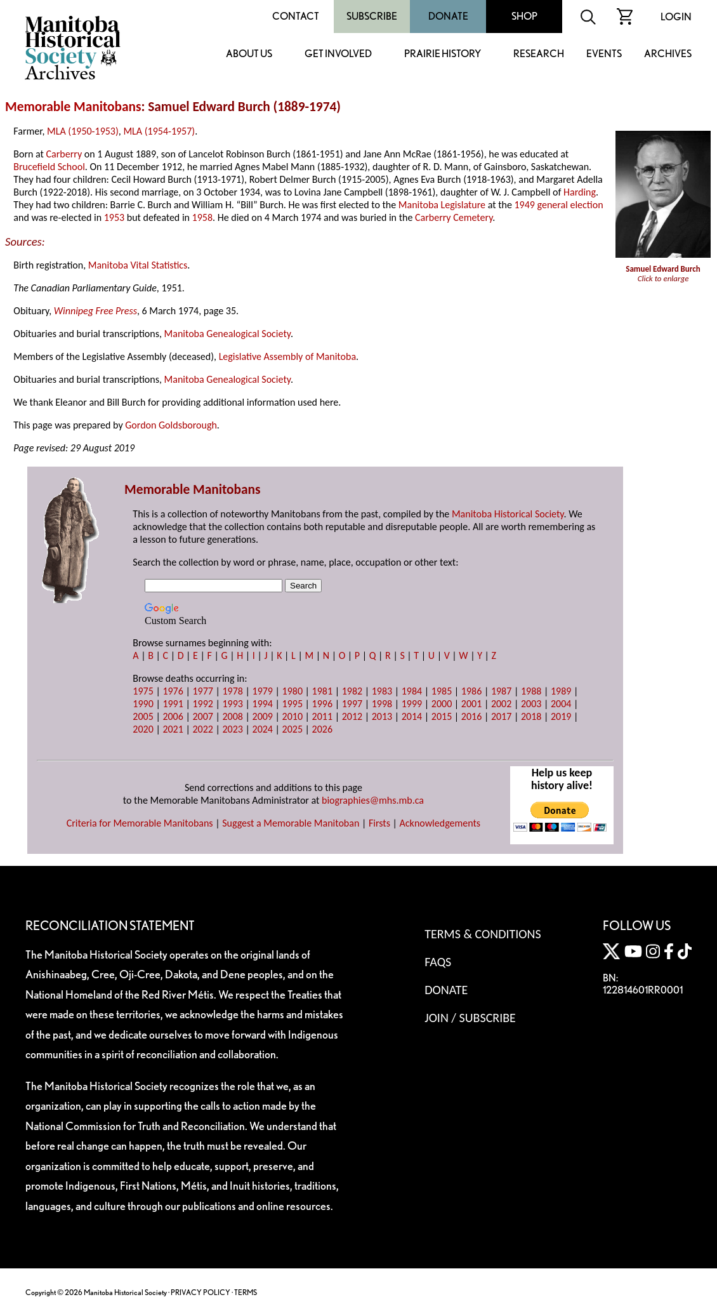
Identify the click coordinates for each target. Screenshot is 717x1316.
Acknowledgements (440, 823)
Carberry (64, 154)
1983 (382, 691)
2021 (172, 729)
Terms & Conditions (482, 933)
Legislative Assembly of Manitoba (287, 356)
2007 (202, 716)
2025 (292, 729)
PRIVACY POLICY (200, 1292)
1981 (322, 691)
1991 (172, 704)
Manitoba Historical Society (508, 514)
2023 (232, 729)
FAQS (437, 961)
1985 (441, 691)
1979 (263, 691)
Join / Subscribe (470, 1017)
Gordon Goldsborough (171, 425)
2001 (471, 704)
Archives (668, 54)
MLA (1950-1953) (83, 131)
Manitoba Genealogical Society (227, 334)
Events (604, 54)
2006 (172, 716)
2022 (202, 729)
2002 (501, 704)
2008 (232, 716)
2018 (531, 716)
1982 (352, 691)
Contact (295, 16)
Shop (524, 16)
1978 (232, 691)
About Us (249, 54)
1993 (232, 704)
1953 (114, 217)
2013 (382, 716)
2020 (143, 729)
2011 (322, 716)
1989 (561, 691)
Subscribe (371, 16)
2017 (501, 716)
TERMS (245, 1292)
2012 (352, 716)
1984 (412, 691)
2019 (561, 716)
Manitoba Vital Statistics (138, 265)
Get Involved (338, 54)
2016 (471, 716)
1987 (501, 691)
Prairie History (442, 54)
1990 (143, 704)
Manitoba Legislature (441, 205)
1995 (292, 704)
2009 (263, 716)
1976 (172, 691)
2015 (441, 716)
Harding (579, 192)
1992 (202, 704)
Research (538, 54)
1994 (263, 704)
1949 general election (558, 205)
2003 (531, 704)
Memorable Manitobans (73, 106)
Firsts (379, 823)
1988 (531, 691)
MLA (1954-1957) (159, 131)
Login (676, 17)
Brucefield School (48, 167)
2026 (322, 729)
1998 (382, 704)
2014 (412, 716)
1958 (202, 217)
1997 (352, 704)
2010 (292, 716)
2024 (263, 729)
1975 (143, 691)
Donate (448, 16)
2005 (143, 716)
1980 (292, 691)
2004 (561, 704)
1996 (322, 704)
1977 (202, 691)
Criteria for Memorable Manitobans (140, 823)
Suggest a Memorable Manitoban (290, 823)
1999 (412, 704)
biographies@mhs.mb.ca (373, 800)
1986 (471, 691)
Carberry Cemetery (453, 217)
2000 (441, 704)
